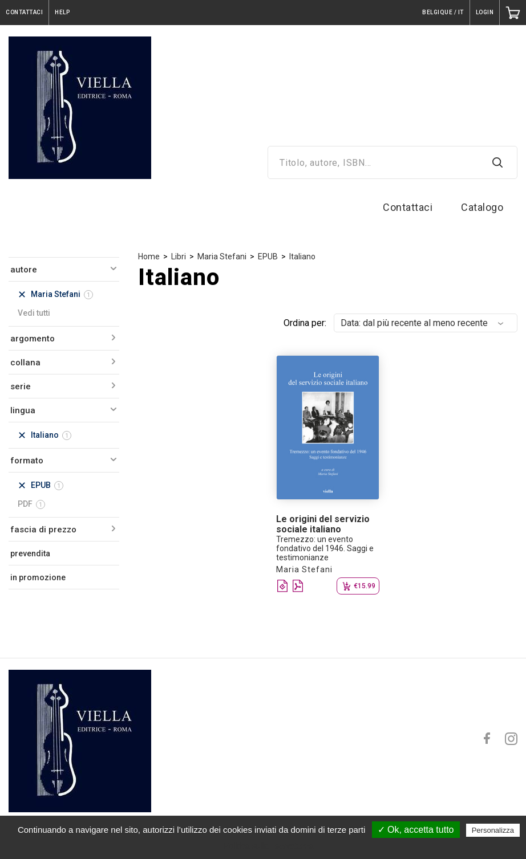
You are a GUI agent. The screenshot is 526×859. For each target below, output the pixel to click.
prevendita (30, 553)
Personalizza (493, 830)
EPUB (268, 256)
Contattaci (407, 207)
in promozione (38, 577)
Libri (178, 256)
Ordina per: (305, 322)
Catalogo (482, 207)
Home (149, 256)
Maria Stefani (221, 256)
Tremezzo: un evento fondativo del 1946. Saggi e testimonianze (325, 548)
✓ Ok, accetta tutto (416, 829)
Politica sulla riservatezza (268, 845)
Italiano (302, 256)
